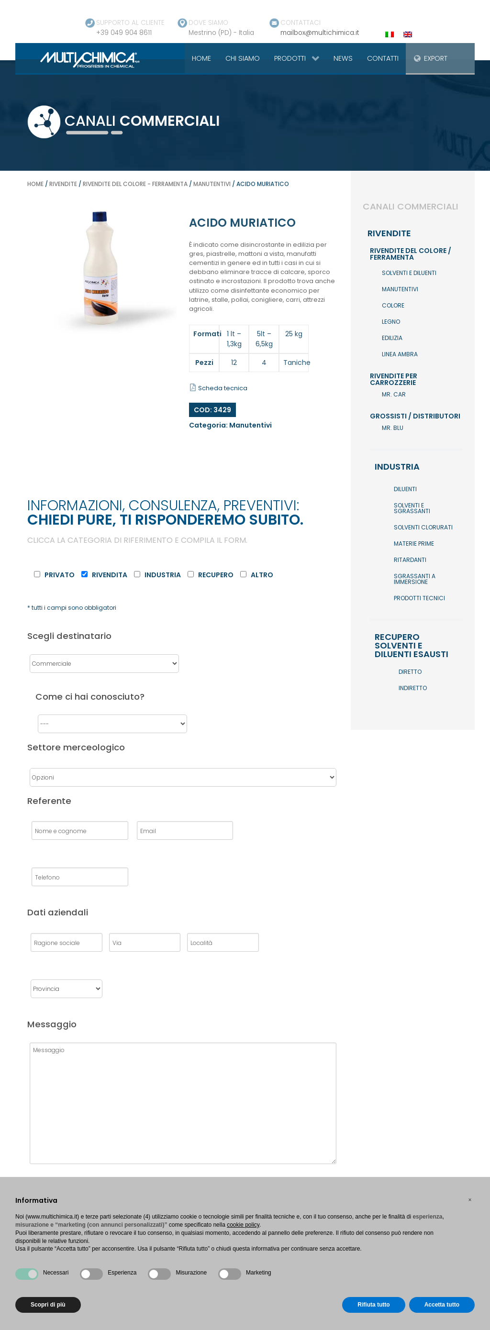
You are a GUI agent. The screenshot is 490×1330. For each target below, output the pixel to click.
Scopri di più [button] (48, 1304)
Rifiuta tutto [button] (373, 1304)
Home (35, 184)
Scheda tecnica (218, 388)
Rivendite (63, 184)
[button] (470, 1200)
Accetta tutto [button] (441, 1304)
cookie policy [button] (243, 1224)
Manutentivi (212, 184)
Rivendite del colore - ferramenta (135, 184)
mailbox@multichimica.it (319, 32)
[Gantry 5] (78, 59)
